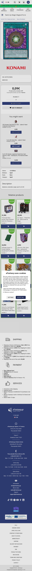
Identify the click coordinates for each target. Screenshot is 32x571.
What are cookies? (9, 292)
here (8, 290)
